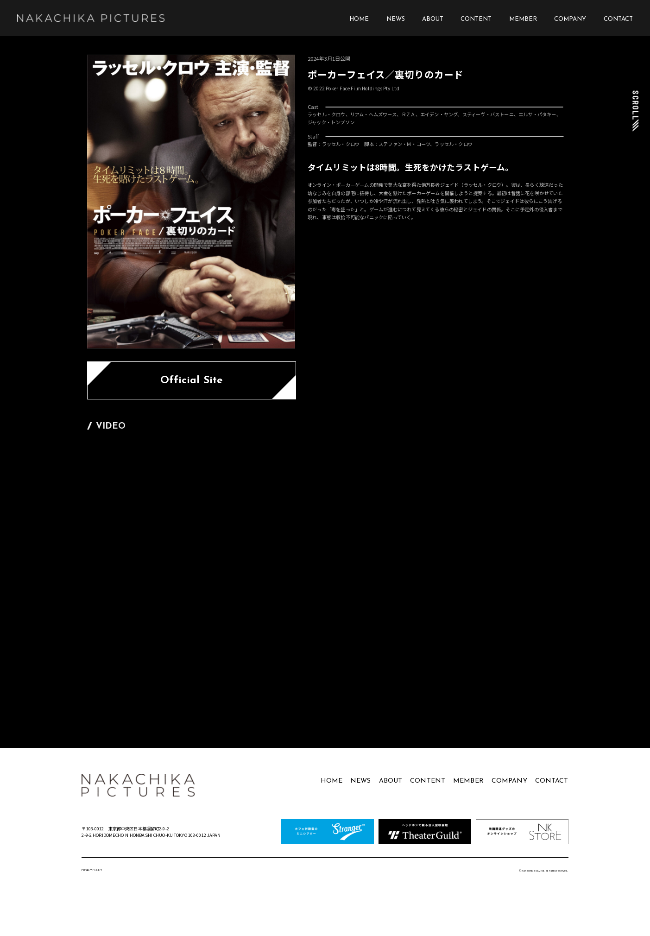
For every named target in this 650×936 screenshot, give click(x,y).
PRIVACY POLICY (92, 870)
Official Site (191, 380)
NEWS (395, 19)
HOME (359, 19)
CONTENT (476, 19)
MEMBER (523, 19)
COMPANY (570, 19)
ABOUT (432, 19)
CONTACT (618, 19)
